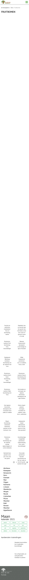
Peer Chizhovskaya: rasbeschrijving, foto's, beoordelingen (13, 184)
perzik (5, 494)
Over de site (5, 573)
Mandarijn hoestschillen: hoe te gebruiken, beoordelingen (21, 544)
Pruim (5, 499)
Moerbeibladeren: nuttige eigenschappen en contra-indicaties (14, 238)
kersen (6, 506)
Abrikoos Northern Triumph (9, 157)
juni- (23, 525)
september (23, 528)
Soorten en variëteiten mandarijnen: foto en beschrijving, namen (7, 330)
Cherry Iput (4, 130)
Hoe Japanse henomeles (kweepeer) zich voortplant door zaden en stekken (7, 408)
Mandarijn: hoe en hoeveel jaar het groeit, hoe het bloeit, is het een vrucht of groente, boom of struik (21, 331)
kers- (5, 475)
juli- (5, 528)
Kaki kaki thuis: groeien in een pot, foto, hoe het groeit (7, 455)
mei (14, 525)
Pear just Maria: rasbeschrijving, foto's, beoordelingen (12, 211)
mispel (5, 492)
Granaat (6, 478)
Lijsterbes (7, 496)
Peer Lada (4, 103)
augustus (14, 528)
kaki (5, 503)
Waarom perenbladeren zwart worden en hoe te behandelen (14, 78)
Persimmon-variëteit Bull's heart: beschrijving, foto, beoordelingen (7, 378)
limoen (6, 487)
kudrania (6, 485)
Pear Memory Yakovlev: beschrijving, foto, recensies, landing (13, 51)
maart (23, 522)
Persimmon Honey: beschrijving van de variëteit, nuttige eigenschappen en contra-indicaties (7, 442)
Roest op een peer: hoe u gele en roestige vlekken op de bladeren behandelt (13, 291)
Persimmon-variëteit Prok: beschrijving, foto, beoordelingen (7, 345)
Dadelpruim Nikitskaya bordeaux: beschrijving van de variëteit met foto (7, 362)
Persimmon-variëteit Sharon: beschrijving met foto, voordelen (21, 376)
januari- (5, 522)
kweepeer (7, 471)
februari (14, 522)
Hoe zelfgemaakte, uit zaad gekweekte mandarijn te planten (20, 555)
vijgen (5, 482)
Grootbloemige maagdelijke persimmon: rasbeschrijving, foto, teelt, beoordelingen (22, 441)
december (23, 531)
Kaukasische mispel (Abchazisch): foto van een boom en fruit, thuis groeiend (22, 425)
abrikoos (6, 468)
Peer (5, 480)
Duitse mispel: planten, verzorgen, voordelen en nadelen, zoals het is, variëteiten (21, 409)
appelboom (7, 510)
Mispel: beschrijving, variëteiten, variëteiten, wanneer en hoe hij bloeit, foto (7, 425)
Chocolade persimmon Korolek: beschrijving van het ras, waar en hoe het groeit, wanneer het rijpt (21, 458)
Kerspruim (7, 473)
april (5, 525)
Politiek (3, 575)
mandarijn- (7, 489)
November (14, 531)
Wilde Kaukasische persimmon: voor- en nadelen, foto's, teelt (21, 361)
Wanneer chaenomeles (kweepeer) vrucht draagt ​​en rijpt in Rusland (21, 345)
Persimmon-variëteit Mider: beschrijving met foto (7, 391)
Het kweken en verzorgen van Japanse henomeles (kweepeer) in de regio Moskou (22, 393)
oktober (5, 531)
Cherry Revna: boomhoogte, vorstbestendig (14, 263)
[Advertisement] (14, 28)
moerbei (6, 501)
